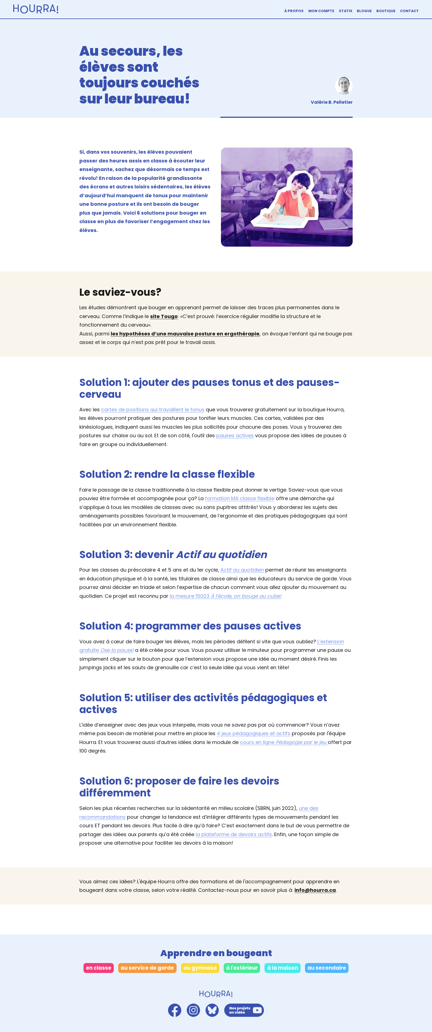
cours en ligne (284, 742)
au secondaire (326, 967)
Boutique (385, 11)
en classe (98, 967)
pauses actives (235, 435)
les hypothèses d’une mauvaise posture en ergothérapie (185, 333)
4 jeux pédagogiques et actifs (253, 733)
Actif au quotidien (242, 569)
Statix (345, 11)
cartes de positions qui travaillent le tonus (152, 409)
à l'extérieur (242, 967)
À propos (294, 11)
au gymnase (200, 967)
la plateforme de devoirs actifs (234, 834)
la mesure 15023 (225, 596)
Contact (409, 11)
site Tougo (164, 316)
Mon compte (321, 11)
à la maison (282, 967)
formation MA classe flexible (239, 498)
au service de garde (147, 967)
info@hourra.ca (315, 890)
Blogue (364, 11)
